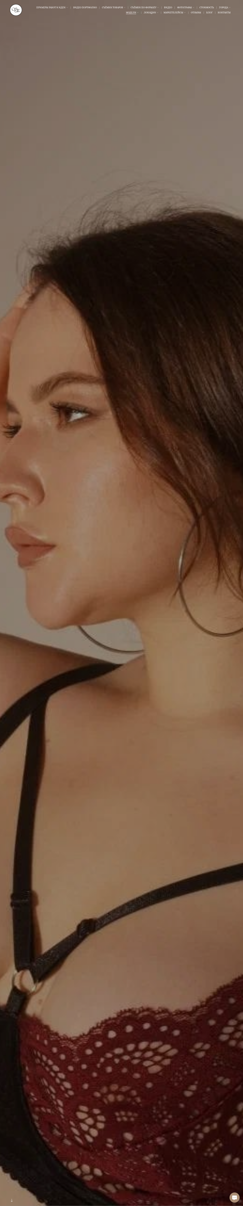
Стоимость (206, 7)
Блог (209, 12)
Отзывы (196, 12)
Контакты (224, 12)
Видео (168, 7)
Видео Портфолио (85, 7)
